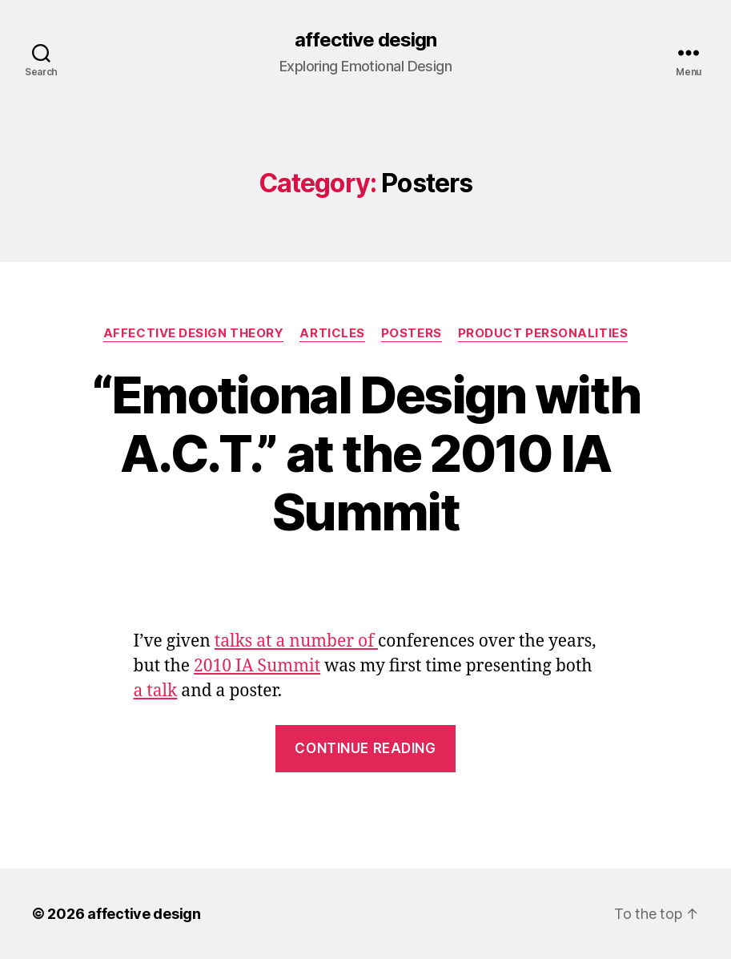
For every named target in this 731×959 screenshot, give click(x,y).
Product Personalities (543, 333)
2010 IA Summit (257, 666)
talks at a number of (296, 641)
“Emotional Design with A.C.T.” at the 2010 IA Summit (365, 453)
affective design (365, 40)
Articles (331, 333)
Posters (411, 333)
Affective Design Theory (193, 333)
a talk (156, 691)
